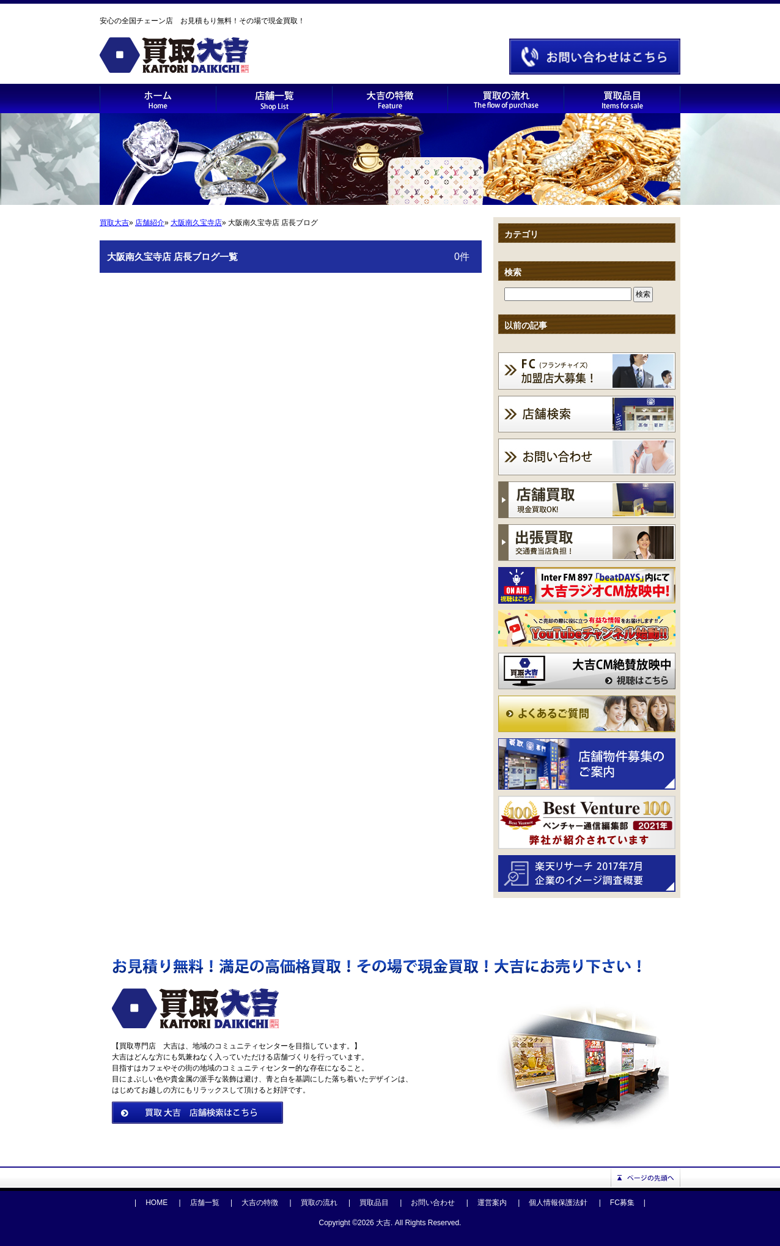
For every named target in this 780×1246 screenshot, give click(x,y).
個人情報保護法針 (558, 1202)
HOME (156, 1202)
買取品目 (374, 1202)
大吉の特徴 (259, 1202)
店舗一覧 (204, 1202)
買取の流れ (319, 1202)
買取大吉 (114, 222)
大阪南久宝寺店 (196, 222)
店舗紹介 (149, 222)
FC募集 (622, 1202)
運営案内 (492, 1202)
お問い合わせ (433, 1202)
